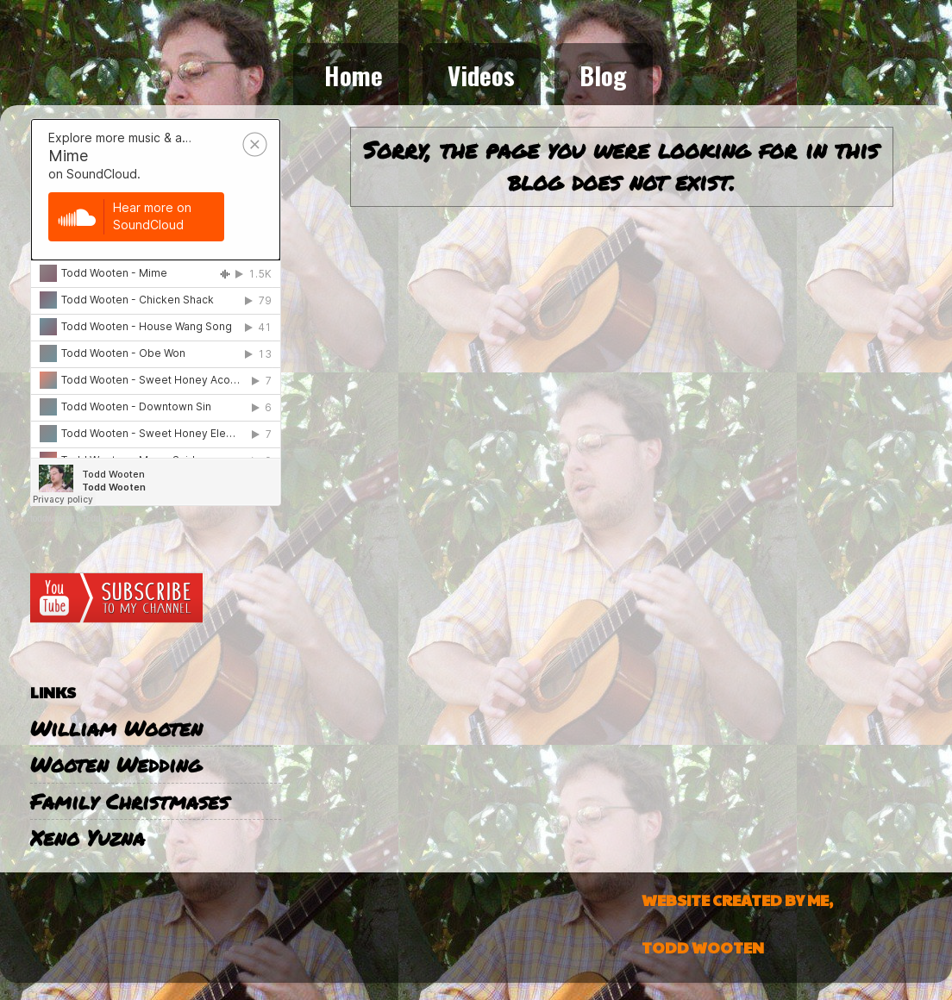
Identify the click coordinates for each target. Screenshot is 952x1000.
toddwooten (52, 518)
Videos (481, 74)
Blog (603, 74)
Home (353, 74)
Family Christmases (129, 801)
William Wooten (116, 728)
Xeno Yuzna (87, 837)
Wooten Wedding (116, 764)
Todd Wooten (107, 518)
